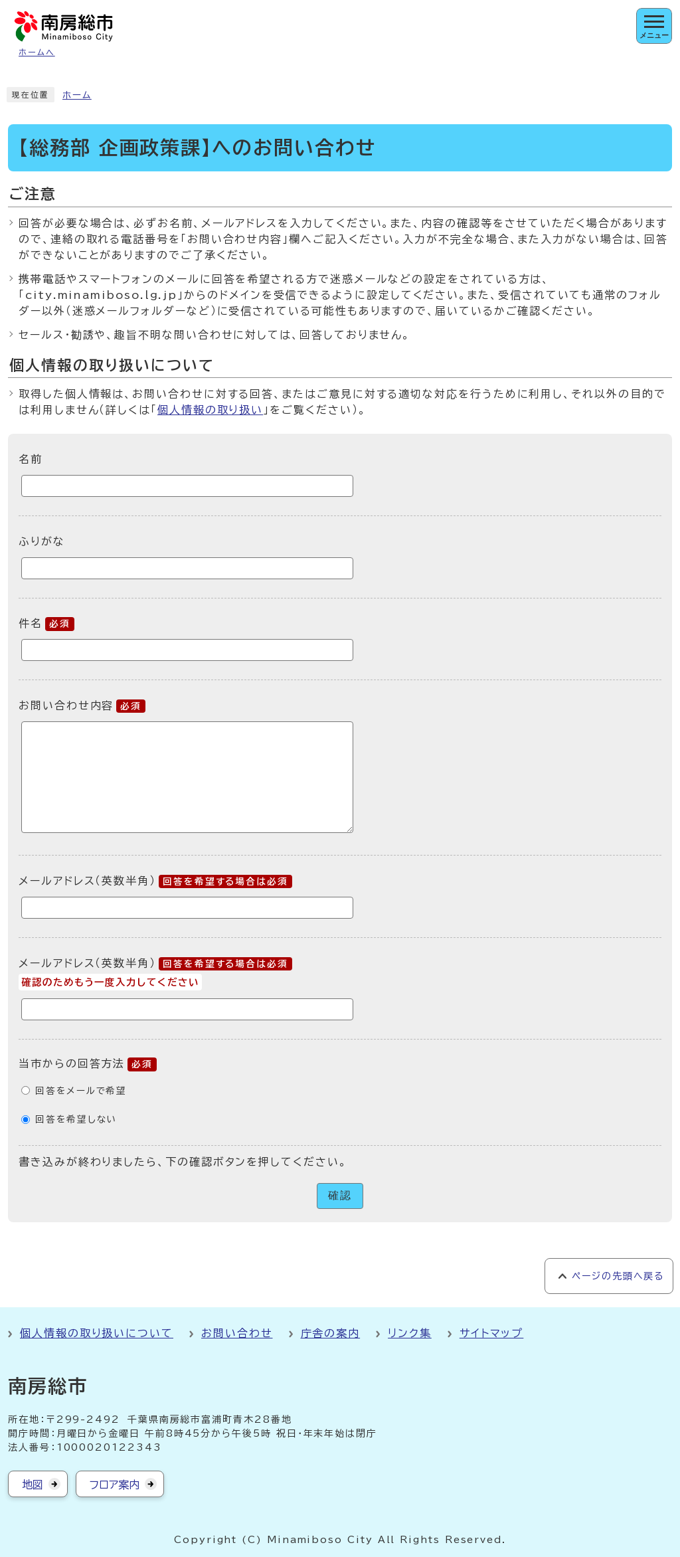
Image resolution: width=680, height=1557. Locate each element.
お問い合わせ (237, 1333)
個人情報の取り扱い (210, 410)
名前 (30, 459)
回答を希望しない (76, 1119)
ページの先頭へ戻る (618, 1276)
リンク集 (410, 1333)
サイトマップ (492, 1333)
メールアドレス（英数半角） (155, 880)
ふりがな (42, 541)
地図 (32, 1484)
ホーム (77, 95)
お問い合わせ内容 (82, 705)
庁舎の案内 (331, 1333)
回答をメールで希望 (81, 1090)
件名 (46, 623)
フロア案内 (114, 1484)
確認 (340, 1195)
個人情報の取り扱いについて (96, 1333)
